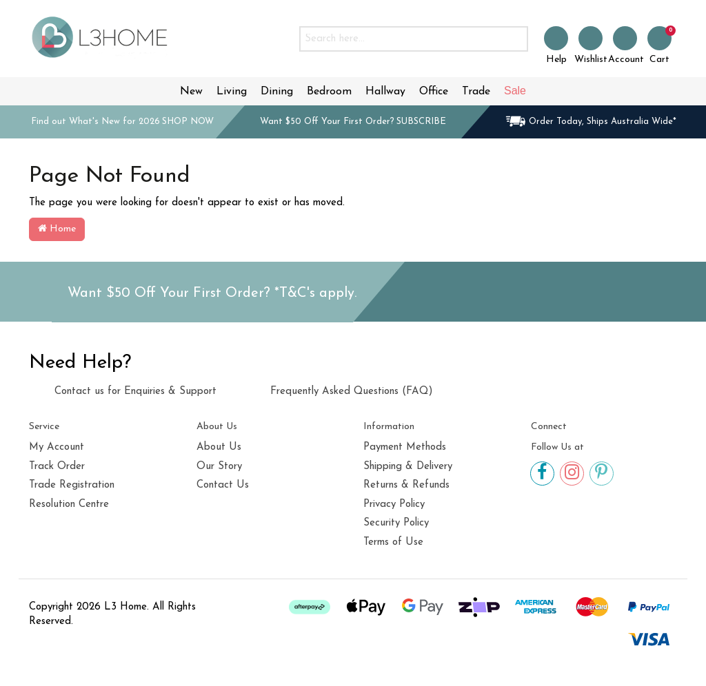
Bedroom (329, 91)
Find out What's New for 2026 (122, 121)
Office (433, 91)
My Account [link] (56, 447)
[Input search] (400, 39)
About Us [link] (218, 447)
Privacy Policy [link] (394, 504)
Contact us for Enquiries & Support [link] (122, 391)
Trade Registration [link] (71, 485)
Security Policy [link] (396, 523)
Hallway (385, 91)
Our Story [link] (219, 466)
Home (57, 228)
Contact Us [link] (222, 485)
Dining (277, 91)
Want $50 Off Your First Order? (353, 121)
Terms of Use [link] (393, 542)
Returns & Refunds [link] (406, 485)
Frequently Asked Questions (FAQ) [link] (338, 389)
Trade (476, 91)
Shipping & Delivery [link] (407, 466)
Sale (515, 90)
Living (231, 91)
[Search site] (514, 39)
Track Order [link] (57, 466)
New (191, 91)
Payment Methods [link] (404, 447)
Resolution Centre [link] (69, 504)
